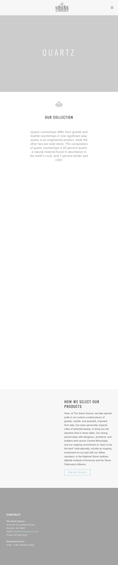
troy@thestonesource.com (25, 531)
